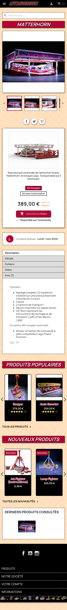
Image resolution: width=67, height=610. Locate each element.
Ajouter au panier (33, 214)
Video (8, 269)
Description (12, 253)
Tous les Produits (17, 427)
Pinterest (42, 121)
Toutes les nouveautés (20, 501)
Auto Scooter (49, 404)
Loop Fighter (49, 479)
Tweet (34, 121)
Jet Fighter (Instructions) (18, 480)
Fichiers (9, 264)
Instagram (37, 553)
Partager (26, 121)
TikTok (44, 553)
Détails (9, 258)
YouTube (30, 553)
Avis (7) (9, 275)
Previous (2, 399)
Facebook (23, 553)
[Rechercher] (33, 15)
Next (64, 399)
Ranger (18, 404)
